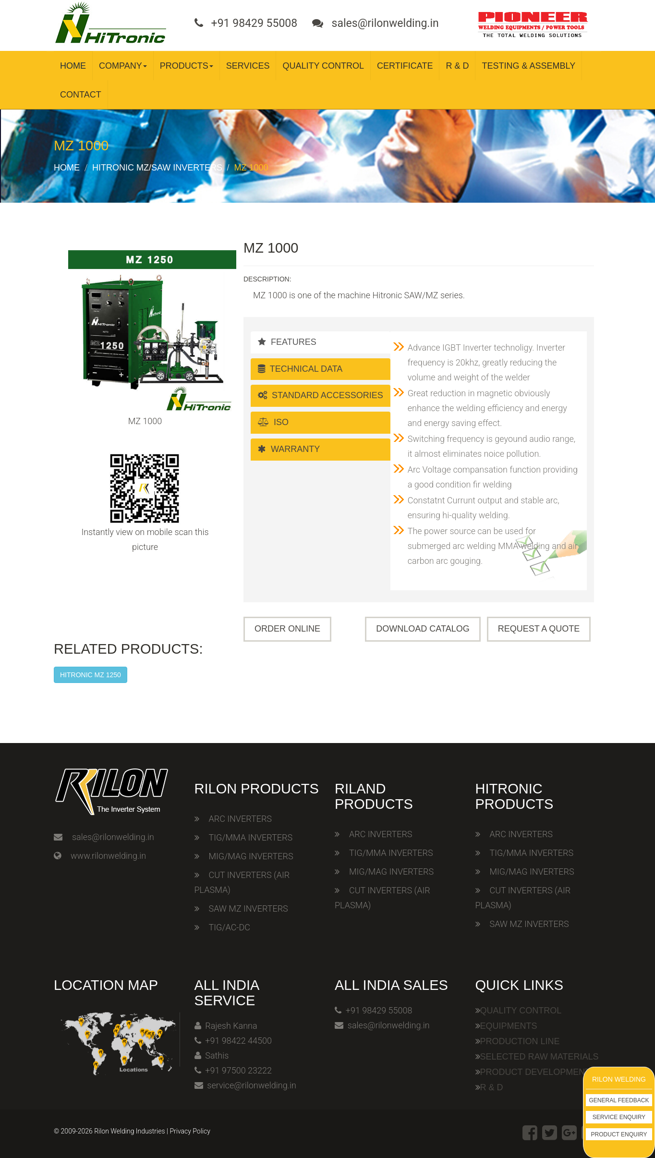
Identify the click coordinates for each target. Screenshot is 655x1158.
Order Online (287, 629)
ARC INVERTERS (240, 819)
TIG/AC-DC (229, 927)
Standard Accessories (320, 395)
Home (73, 66)
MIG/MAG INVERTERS (251, 856)
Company (123, 66)
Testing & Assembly (528, 66)
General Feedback (619, 1100)
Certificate (405, 66)
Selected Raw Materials (539, 1056)
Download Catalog (422, 629)
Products (186, 66)
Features (287, 342)
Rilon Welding (619, 1079)
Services (248, 66)
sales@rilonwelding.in (113, 837)
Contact (80, 94)
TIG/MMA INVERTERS (251, 837)
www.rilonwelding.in (108, 856)
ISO (273, 422)
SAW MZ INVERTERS (248, 908)
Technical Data (300, 369)
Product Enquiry (619, 1134)
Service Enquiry (619, 1117)
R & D (457, 66)
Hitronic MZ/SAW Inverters (157, 167)
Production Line (520, 1041)
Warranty (289, 449)
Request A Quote (539, 629)
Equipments (508, 1026)
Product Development (535, 1072)
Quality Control (323, 66)
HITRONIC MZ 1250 (90, 675)
